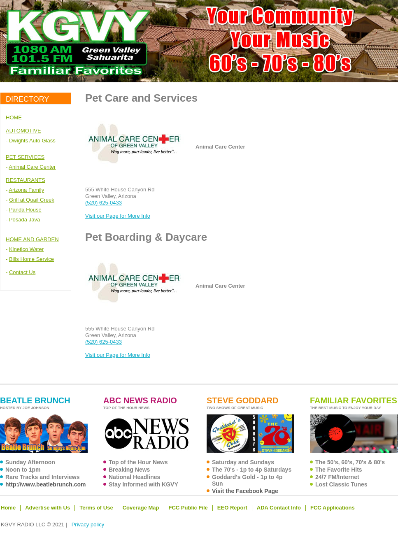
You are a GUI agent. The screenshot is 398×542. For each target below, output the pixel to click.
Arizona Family (26, 190)
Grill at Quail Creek (31, 200)
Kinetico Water (26, 249)
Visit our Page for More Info (117, 216)
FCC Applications (332, 508)
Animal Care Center (32, 167)
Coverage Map (141, 508)
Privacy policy (88, 524)
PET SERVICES (25, 157)
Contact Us (22, 272)
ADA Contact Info (279, 508)
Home (8, 508)
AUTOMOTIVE (23, 131)
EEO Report (232, 508)
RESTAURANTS (25, 180)
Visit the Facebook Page (245, 491)
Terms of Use (96, 508)
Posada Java (24, 219)
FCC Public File (188, 508)
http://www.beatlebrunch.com (45, 484)
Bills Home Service (31, 259)
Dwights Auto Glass (32, 140)
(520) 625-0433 (103, 203)
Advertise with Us (47, 508)
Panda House (25, 210)
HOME (14, 117)
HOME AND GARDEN (32, 239)
